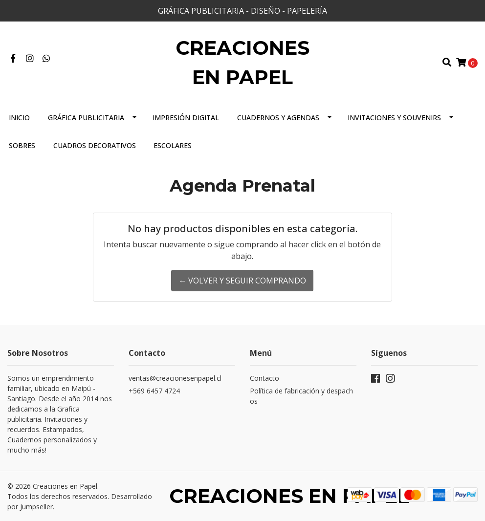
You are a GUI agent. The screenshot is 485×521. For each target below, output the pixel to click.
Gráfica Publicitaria (86, 117)
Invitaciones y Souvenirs (394, 117)
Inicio (19, 117)
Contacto (264, 378)
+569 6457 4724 (154, 390)
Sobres (22, 145)
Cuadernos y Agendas (278, 117)
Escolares (173, 145)
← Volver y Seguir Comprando (242, 280)
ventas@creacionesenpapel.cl (175, 378)
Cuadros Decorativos (94, 145)
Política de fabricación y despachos (301, 396)
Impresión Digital (186, 117)
